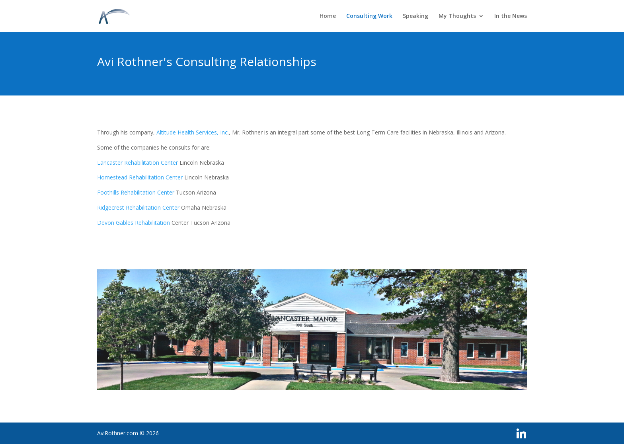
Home (328, 16)
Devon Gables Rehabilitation (133, 222)
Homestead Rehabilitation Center (140, 177)
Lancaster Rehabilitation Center (137, 162)
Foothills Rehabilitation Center (135, 192)
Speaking (415, 16)
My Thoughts (457, 16)
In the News (510, 16)
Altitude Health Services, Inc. (192, 132)
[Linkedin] (521, 433)
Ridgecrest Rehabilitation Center (138, 207)
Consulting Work (369, 16)
